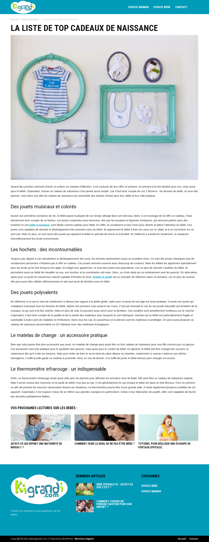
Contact (181, 7)
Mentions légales (84, 538)
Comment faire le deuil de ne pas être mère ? (104, 443)
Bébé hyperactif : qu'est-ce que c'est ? (114, 486)
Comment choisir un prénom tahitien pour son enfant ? (114, 504)
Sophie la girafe (102, 276)
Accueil (15, 19)
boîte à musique (40, 224)
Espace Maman (138, 7)
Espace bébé (162, 7)
